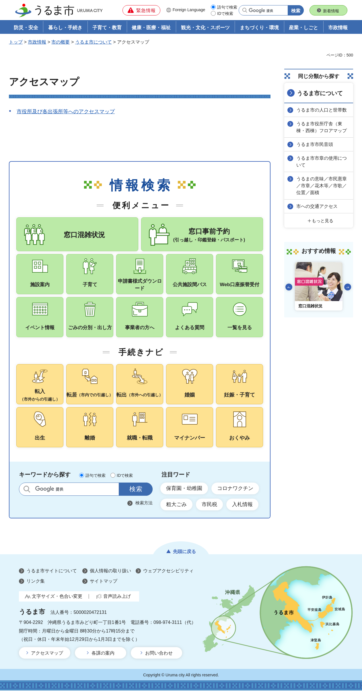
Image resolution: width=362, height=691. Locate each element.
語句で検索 (227, 7)
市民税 (209, 505)
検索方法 (144, 503)
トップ (16, 42)
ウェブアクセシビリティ (168, 571)
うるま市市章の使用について (321, 161)
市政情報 (37, 42)
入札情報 (242, 505)
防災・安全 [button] (26, 27)
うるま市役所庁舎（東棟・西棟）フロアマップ (321, 127)
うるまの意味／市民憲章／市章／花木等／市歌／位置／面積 (321, 185)
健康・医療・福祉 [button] (151, 27)
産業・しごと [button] (303, 27)
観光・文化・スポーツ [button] (205, 27)
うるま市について (93, 42)
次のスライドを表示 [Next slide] (347, 287)
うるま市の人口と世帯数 (321, 110)
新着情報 (331, 11)
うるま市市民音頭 (314, 144)
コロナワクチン (235, 489)
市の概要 (60, 42)
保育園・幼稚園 (184, 489)
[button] (141, 10)
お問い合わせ (159, 653)
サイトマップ (103, 581)
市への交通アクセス (317, 206)
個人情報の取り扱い (110, 571)
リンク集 (35, 581)
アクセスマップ (47, 653)
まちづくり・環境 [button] (259, 27)
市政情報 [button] (338, 27)
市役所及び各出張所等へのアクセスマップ (66, 111)
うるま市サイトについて (51, 571)
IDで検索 (225, 13)
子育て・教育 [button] (107, 27)
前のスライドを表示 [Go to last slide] (288, 287)
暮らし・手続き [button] (65, 27)
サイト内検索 (26, 489)
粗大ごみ (176, 505)
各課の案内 (103, 653)
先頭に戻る (184, 552)
